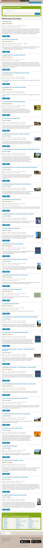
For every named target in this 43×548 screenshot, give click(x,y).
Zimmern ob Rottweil (32, 528)
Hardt (17, 519)
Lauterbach (18, 522)
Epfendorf (5, 526)
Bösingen (5, 521)
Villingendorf (30, 525)
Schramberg (30, 519)
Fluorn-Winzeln (18, 518)
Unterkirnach (30, 524)
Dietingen (5, 524)
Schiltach (30, 518)
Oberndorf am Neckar (20, 525)
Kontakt (3, 542)
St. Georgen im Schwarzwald (33, 521)
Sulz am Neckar (31, 522)
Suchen (37, 13)
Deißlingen (6, 523)
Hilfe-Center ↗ (16, 0)
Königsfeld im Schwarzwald (21, 521)
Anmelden (39, 2)
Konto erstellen (32, 2)
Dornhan (5, 525)
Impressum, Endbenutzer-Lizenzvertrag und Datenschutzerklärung (7, 539)
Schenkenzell (18, 528)
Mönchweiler (18, 523)
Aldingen (5, 519)
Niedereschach (18, 524)
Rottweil (17, 526)
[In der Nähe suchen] (39, 11)
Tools (3, 0)
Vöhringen (30, 526)
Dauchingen (6, 522)
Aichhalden (6, 518)
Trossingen (30, 523)
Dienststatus (18, 545)
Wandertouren (9, 0)
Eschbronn (5, 528)
